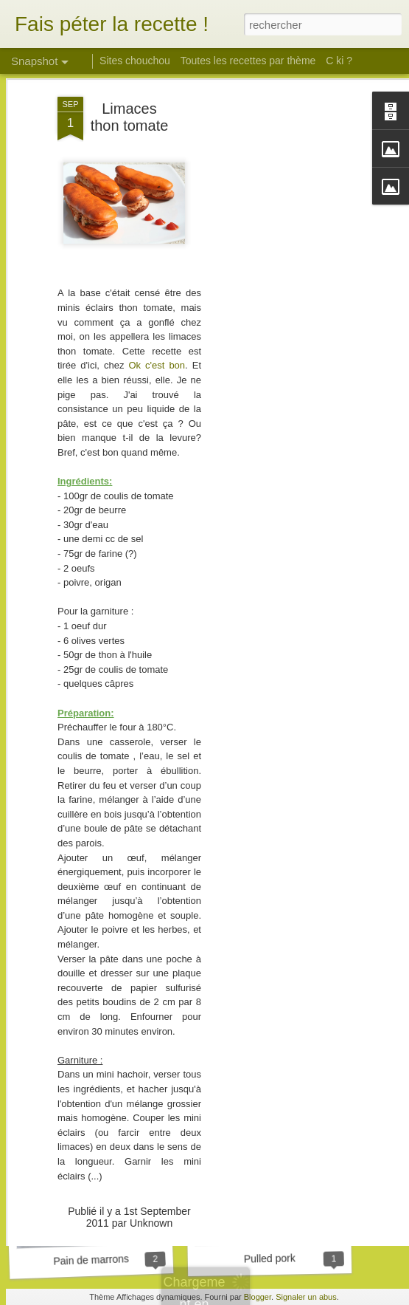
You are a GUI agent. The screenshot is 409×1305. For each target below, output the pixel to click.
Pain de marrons (91, 1260)
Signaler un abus (306, 1296)
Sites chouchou (134, 60)
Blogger (257, 1296)
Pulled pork (270, 1258)
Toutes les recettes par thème (248, 60)
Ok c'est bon (156, 306)
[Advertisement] (282, 271)
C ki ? (339, 60)
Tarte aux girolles (272, 1065)
